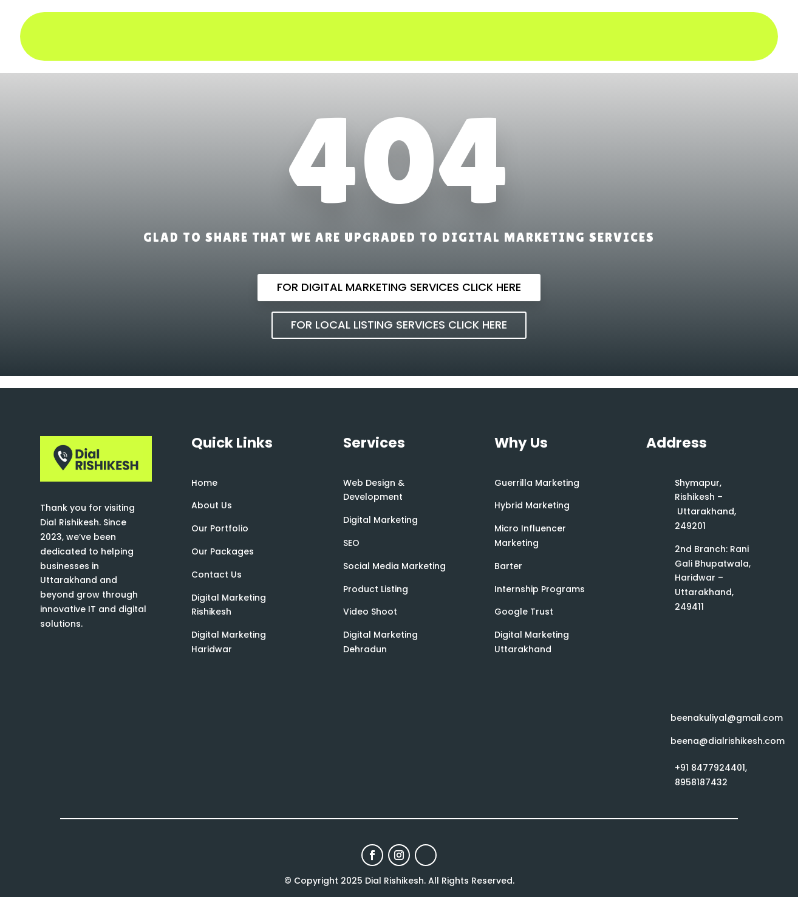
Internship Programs (539, 589)
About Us (211, 505)
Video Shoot (370, 611)
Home (204, 483)
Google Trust (523, 611)
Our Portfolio (219, 528)
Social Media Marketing (394, 566)
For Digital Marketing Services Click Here (399, 287)
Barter (508, 566)
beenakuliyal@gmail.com (726, 718)
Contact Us (216, 574)
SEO (351, 543)
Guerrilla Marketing (536, 483)
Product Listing (375, 589)
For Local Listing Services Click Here (399, 324)
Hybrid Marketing (532, 505)
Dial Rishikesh (394, 881)
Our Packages (222, 551)
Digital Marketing (380, 520)
